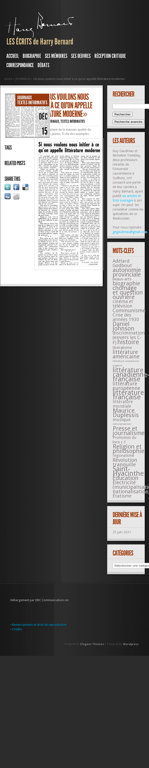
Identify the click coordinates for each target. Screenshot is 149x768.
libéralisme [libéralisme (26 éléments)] (122, 347)
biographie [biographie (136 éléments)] (126, 283)
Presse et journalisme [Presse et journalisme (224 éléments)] (129, 431)
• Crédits (16, 629)
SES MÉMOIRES (56, 56)
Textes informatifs (32, 103)
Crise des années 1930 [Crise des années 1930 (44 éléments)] (126, 317)
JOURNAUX (22, 79)
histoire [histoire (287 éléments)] (128, 342)
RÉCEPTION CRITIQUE (110, 56)
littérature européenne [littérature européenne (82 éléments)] (126, 386)
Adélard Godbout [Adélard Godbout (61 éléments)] (122, 263)
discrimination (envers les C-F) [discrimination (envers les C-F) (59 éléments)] (129, 337)
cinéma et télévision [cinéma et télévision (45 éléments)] (123, 304)
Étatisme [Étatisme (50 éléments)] (122, 496)
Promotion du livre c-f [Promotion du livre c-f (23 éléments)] (124, 439)
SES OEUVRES (81, 56)
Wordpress (131, 644)
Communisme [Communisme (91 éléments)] (129, 310)
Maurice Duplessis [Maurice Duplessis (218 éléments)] (126, 413)
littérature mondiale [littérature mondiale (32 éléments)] (123, 404)
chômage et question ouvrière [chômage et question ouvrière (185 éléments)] (128, 292)
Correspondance (20, 65)
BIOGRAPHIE (32, 56)
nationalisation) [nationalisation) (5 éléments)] (122, 424)
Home (8, 79)
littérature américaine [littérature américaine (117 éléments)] (126, 354)
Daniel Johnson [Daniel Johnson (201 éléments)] (123, 326)
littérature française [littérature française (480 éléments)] (128, 394)
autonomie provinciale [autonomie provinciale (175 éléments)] (127, 272)
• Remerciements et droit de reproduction (38, 625)
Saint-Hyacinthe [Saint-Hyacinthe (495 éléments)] (128, 471)
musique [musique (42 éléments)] (122, 419)
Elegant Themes (92, 644)
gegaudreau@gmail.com (130, 232)
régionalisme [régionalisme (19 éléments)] (123, 455)
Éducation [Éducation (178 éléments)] (125, 478)
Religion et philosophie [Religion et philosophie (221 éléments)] (128, 449)
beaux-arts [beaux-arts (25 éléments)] (122, 279)
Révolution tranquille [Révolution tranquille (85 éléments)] (125, 462)
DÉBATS (43, 65)
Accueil (12, 56)
